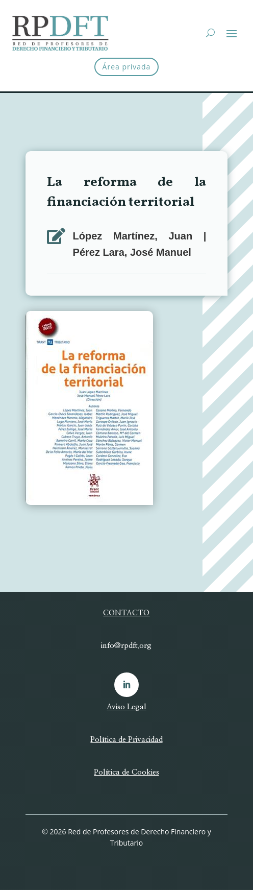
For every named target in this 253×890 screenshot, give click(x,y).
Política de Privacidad (126, 739)
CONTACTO (126, 613)
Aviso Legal (126, 707)
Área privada (127, 66)
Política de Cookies (126, 772)
